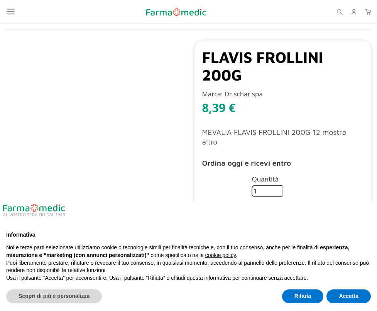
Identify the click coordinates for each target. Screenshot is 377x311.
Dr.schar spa (244, 93)
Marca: (212, 93)
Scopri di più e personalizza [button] (54, 296)
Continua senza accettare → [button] (332, 213)
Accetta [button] (348, 296)
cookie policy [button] (220, 255)
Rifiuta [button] (302, 296)
